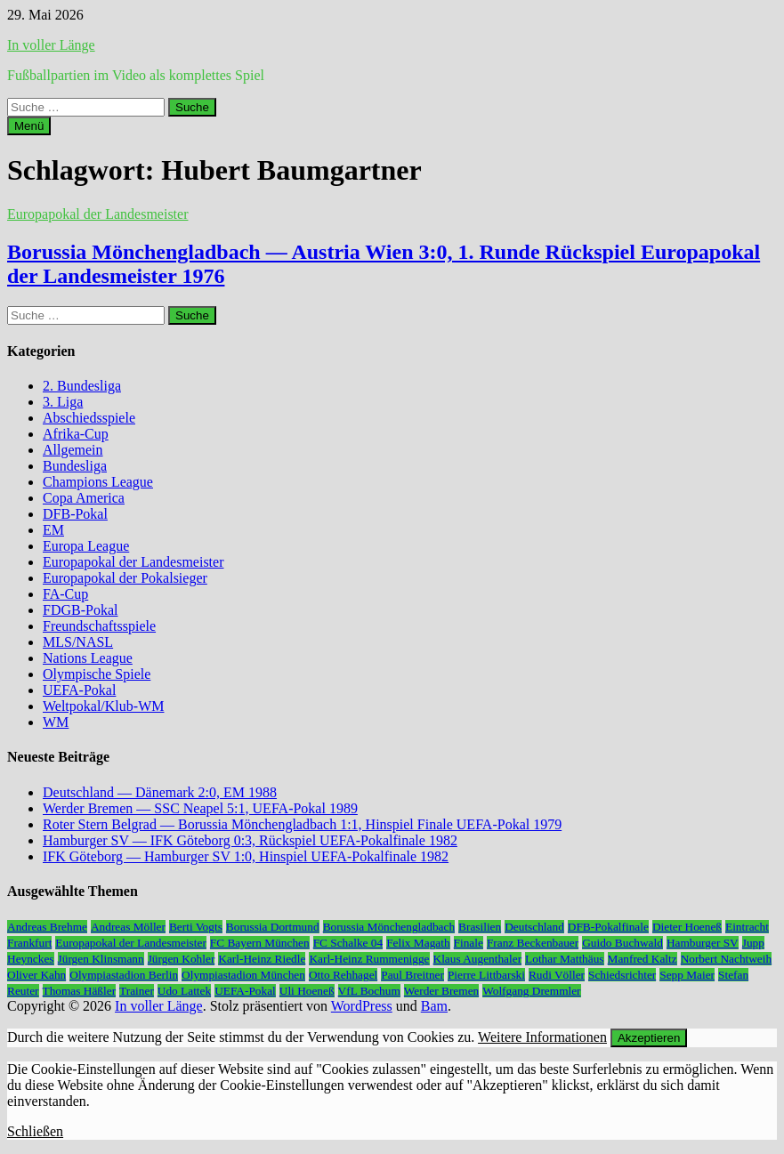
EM (53, 529)
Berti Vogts (195, 926)
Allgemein (73, 449)
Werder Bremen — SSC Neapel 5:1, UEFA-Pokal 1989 (200, 808)
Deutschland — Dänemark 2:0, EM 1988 (160, 792)
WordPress (361, 1005)
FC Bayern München (260, 942)
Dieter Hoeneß (687, 926)
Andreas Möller (128, 926)
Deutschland (534, 926)
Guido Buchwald (622, 942)
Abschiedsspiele (89, 417)
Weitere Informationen (542, 1037)
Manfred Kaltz (642, 958)
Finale (468, 942)
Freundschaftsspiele (99, 625)
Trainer (136, 990)
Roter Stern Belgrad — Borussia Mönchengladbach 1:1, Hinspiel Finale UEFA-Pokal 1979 (302, 824)
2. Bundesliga (82, 385)
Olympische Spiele (96, 674)
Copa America (84, 497)
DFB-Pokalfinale (608, 926)
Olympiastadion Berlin (123, 974)
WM (56, 722)
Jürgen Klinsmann (101, 958)
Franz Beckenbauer (532, 942)
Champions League (98, 481)
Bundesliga (75, 465)
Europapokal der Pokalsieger (125, 577)
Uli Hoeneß (307, 990)
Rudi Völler (557, 974)
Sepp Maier (687, 974)
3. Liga (63, 401)
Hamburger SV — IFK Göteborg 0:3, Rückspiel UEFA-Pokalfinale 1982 (250, 840)
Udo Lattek (184, 990)
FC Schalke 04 (348, 942)
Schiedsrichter (622, 974)
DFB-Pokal (75, 513)
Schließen (35, 1131)
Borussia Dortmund (272, 926)
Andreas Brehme (47, 926)
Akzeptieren (649, 1038)
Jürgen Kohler (181, 958)
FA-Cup (65, 593)
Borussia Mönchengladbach (389, 926)
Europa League (86, 545)
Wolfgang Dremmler (531, 990)
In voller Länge (51, 44)
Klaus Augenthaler (477, 958)
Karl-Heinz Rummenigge (369, 958)
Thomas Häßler (80, 990)
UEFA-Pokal (79, 690)
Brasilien (479, 926)
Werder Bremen (441, 990)
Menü (29, 126)
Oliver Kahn (36, 974)
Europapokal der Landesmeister (97, 214)
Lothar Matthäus (564, 958)
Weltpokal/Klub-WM (103, 706)
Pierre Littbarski (486, 974)
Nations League (88, 658)
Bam (434, 1005)
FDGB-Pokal (80, 609)
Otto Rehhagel (343, 974)
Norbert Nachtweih (726, 958)
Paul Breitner (412, 974)
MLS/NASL (78, 642)
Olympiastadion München (243, 974)
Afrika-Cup (76, 433)
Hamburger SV (703, 942)
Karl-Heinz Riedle (261, 958)
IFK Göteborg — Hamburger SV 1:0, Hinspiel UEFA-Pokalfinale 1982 (246, 856)
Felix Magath (417, 942)
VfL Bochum (369, 990)
